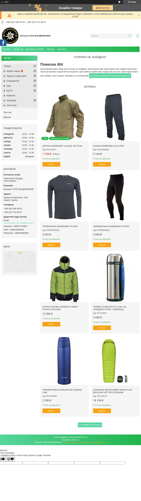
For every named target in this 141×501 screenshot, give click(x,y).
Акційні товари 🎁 (14, 71)
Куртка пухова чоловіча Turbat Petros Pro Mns (60, 308)
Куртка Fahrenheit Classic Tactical (62, 146)
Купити (51, 164)
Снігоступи (11, 105)
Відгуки (7, 117)
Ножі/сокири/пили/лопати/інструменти (111, 75)
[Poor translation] (10, 459)
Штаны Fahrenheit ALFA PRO (108, 146)
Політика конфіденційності (95, 442)
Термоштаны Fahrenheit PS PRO (111, 226)
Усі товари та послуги (89, 425)
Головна (7, 49)
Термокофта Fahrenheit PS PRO (60, 226)
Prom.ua (84, 437)
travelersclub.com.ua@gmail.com (18, 223)
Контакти (61, 49)
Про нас (50, 49)
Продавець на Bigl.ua (70, 440)
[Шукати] (129, 35)
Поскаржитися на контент (73, 442)
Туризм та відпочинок (16, 76)
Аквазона (10, 95)
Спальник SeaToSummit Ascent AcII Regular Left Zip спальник (112, 391)
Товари (16, 49)
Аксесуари (11, 100)
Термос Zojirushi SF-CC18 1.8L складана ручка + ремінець (109, 308)
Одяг (8, 86)
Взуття (9, 90)
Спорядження (12, 81)
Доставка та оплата (35, 49)
